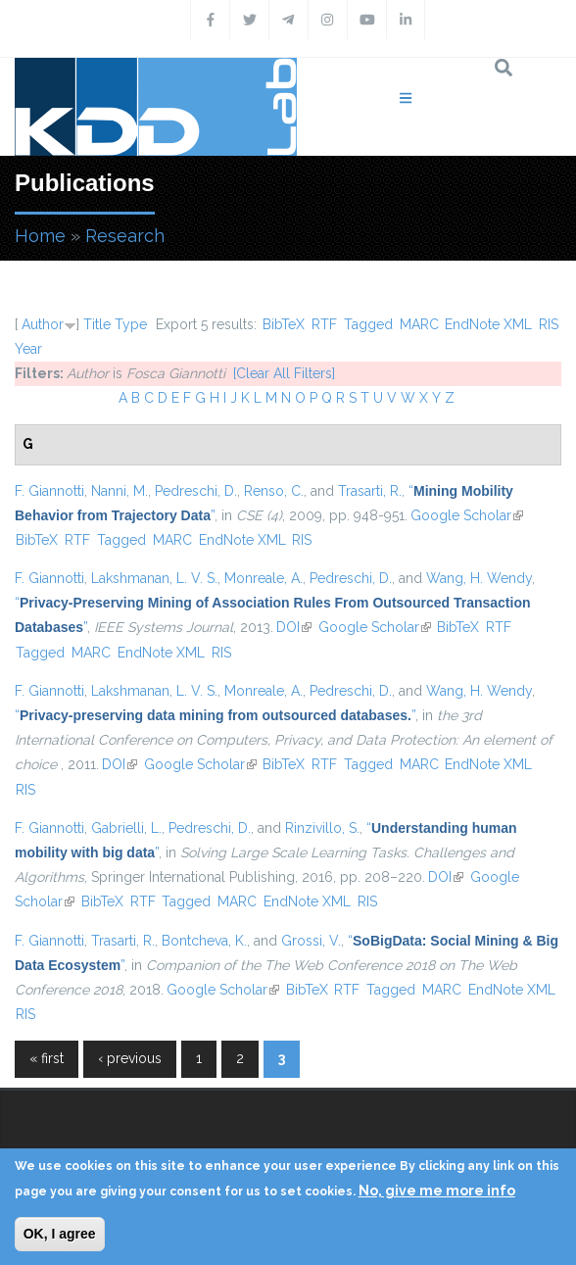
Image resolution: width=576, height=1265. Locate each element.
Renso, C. (274, 491)
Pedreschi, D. (196, 491)
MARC (419, 324)
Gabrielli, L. (126, 828)
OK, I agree (60, 1233)
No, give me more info (437, 1190)
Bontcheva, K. (204, 941)
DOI (294, 627)
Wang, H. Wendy (479, 578)
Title (97, 324)
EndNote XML (488, 324)
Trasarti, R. (370, 491)
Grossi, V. (311, 941)
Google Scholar (466, 515)
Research (125, 235)
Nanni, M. (119, 491)
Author (43, 324)
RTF (324, 324)
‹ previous (130, 1058)
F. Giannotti (49, 491)
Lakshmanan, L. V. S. (154, 578)
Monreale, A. (263, 578)
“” (215, 715)
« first (46, 1058)
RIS (548, 324)
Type (131, 324)
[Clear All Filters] (284, 373)
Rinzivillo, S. (322, 828)
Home (40, 235)
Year (28, 349)
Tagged (368, 324)
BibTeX (284, 324)
